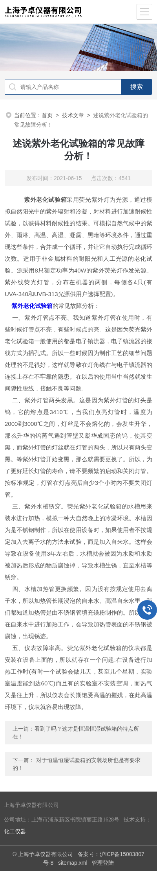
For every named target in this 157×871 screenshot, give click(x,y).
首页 (47, 115)
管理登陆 (103, 863)
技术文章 (73, 115)
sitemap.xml (73, 863)
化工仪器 (15, 831)
